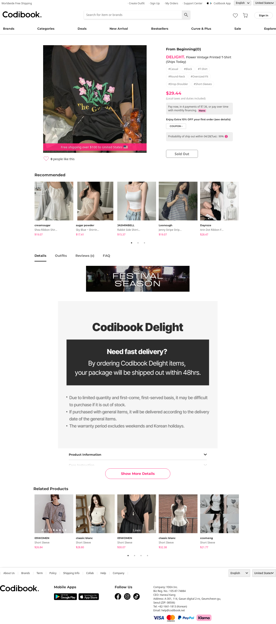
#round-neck (176, 76)
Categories (45, 29)
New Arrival (119, 29)
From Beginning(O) (183, 49)
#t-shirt (202, 69)
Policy (52, 573)
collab (90, 573)
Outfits (61, 256)
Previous (31, 209)
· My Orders (171, 3)
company (118, 573)
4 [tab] (147, 555)
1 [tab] (131, 243)
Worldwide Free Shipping (17, 3)
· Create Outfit (136, 3)
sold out (182, 154)
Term (40, 573)
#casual (173, 69)
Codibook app (222, 3)
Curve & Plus (201, 29)
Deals (82, 29)
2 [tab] (138, 243)
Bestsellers (159, 29)
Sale (237, 29)
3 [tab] (144, 243)
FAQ (106, 256)
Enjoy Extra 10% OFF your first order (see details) (198, 119)
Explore (270, 29)
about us (9, 573)
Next (245, 209)
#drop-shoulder (178, 84)
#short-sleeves (203, 84)
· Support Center (192, 3)
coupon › (176, 126)
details (40, 256)
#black (188, 69)
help (103, 573)
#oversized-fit (199, 76)
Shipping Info (71, 573)
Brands (8, 29)
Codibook (22, 14)
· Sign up (154, 3)
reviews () (84, 256)
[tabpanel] (55, 210)
